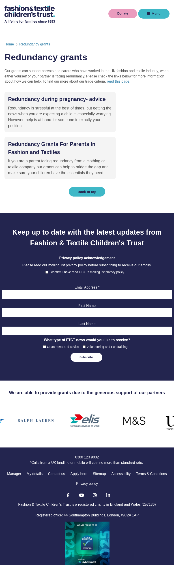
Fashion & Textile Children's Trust (29, 14)
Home (9, 44)
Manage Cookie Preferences (151, 559)
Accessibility (121, 449)
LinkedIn (108, 470)
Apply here (79, 449)
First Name (87, 280)
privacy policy (76, 240)
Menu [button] (156, 13)
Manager (14, 449)
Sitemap (99, 449)
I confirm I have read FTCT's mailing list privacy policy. (87, 247)
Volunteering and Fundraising (107, 321)
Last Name (87, 299)
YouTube (81, 470)
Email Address (87, 262)
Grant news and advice (63, 321)
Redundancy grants (34, 44)
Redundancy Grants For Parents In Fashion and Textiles (123, 107)
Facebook (68, 470)
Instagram (94, 470)
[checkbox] (46, 247)
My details (35, 449)
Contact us (56, 449)
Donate (122, 13)
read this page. (119, 81)
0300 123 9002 (87, 432)
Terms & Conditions (151, 449)
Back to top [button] (87, 167)
